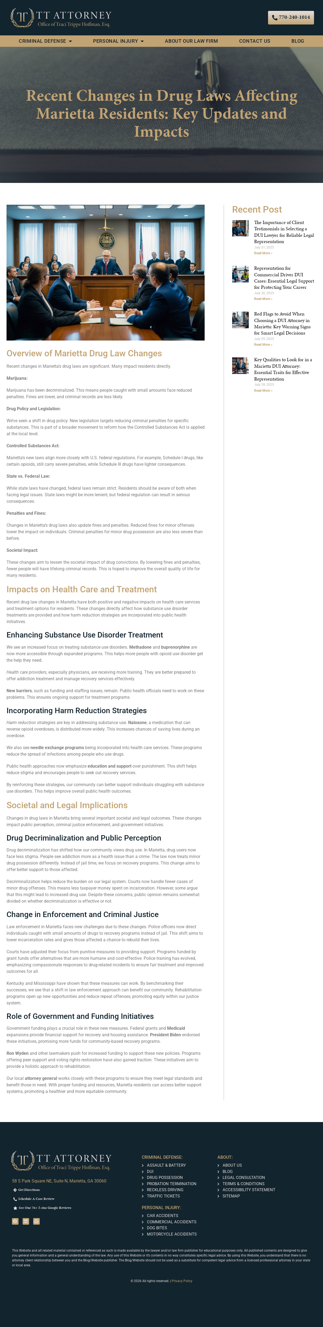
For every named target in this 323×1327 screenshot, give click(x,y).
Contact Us (254, 41)
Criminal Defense (45, 41)
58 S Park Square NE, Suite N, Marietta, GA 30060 (59, 1181)
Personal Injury (118, 41)
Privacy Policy (182, 1281)
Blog (297, 41)
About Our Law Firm (191, 41)
